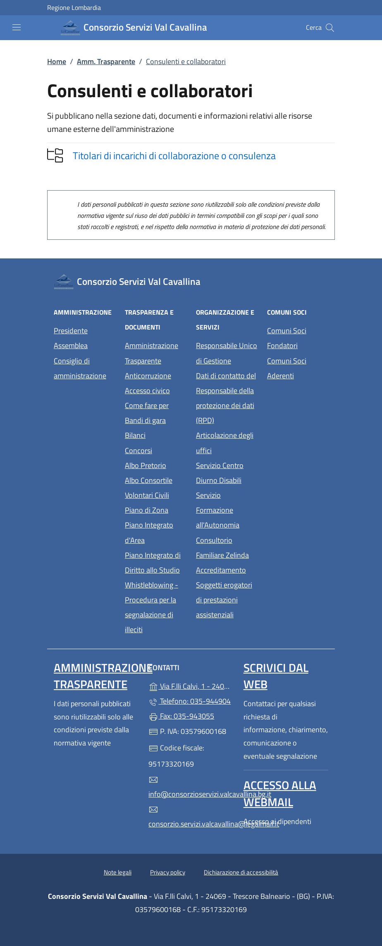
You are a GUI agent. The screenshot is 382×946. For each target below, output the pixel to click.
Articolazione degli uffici (224, 443)
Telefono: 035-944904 (189, 701)
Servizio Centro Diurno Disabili (220, 473)
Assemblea (71, 345)
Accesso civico (147, 390)
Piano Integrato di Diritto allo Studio (153, 562)
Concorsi (138, 450)
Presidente (71, 330)
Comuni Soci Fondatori (286, 338)
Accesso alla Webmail (280, 793)
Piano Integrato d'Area (149, 532)
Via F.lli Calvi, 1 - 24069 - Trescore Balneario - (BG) (190, 685)
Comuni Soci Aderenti (286, 368)
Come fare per (147, 405)
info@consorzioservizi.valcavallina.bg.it (190, 787)
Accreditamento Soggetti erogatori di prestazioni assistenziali (224, 592)
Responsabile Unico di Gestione (226, 353)
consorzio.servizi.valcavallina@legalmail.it (190, 817)
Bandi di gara (145, 420)
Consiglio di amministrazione (80, 368)
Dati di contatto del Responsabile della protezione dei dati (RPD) (226, 398)
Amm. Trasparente (106, 61)
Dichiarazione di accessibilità (241, 872)
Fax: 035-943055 (181, 715)
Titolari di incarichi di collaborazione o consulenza (174, 155)
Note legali (117, 872)
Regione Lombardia (74, 7)
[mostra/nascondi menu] (16, 27)
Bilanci (135, 435)
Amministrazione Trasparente (151, 353)
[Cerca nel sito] (330, 28)
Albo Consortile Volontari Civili (148, 488)
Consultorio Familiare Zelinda (222, 548)
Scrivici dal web (276, 676)
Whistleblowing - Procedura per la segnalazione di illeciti (151, 607)
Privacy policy (167, 872)
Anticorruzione (148, 375)
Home (56, 61)
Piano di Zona (146, 510)
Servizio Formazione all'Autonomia (217, 510)
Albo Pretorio (145, 465)
